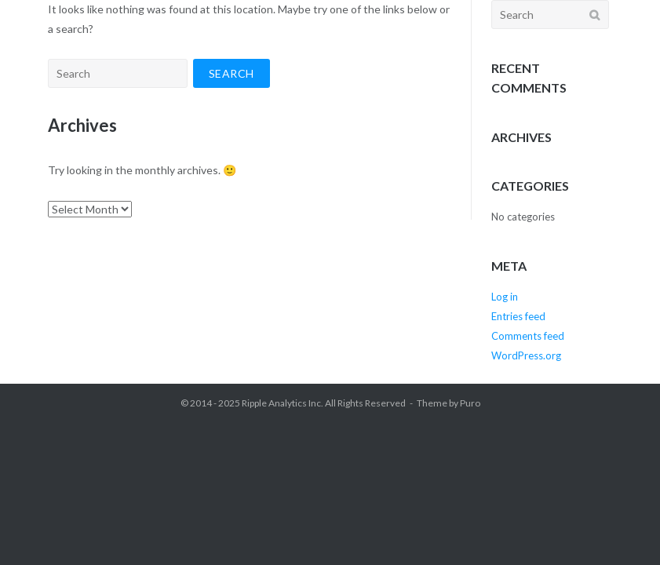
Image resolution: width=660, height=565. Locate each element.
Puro (470, 403)
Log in (504, 296)
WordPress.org (526, 355)
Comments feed (527, 336)
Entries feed (518, 316)
